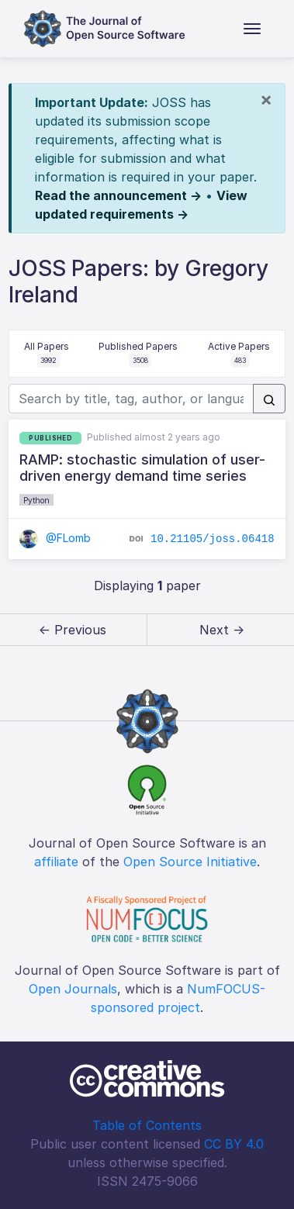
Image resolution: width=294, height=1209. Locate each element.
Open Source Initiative (190, 861)
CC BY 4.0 (234, 1144)
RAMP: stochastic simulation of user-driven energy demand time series (142, 468)
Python (36, 500)
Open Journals (73, 989)
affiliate (56, 861)
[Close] (266, 99)
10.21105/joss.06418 (212, 539)
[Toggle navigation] (252, 28)
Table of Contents (147, 1125)
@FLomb (55, 537)
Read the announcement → (118, 195)
